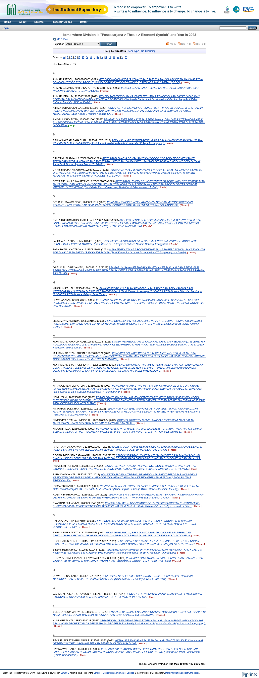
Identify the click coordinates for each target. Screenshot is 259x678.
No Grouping (148, 50)
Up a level (62, 39)
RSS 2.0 (201, 43)
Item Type (133, 50)
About (22, 21)
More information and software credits (182, 673)
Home (7, 21)
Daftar (83, 21)
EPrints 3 (65, 673)
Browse (39, 21)
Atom (173, 43)
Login (5, 28)
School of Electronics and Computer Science (114, 673)
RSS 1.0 (186, 43)
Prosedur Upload (62, 21)
